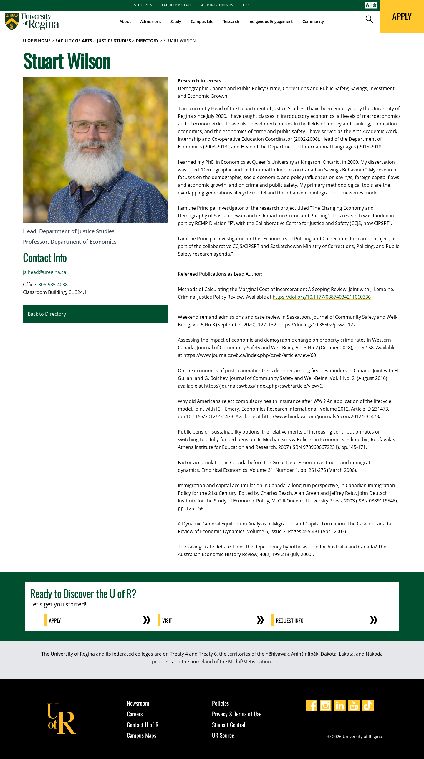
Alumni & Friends (217, 5)
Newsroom (138, 703)
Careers (135, 713)
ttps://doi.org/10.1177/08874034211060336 (323, 297)
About (125, 21)
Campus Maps (141, 735)
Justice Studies (114, 40)
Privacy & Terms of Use (236, 713)
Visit (167, 620)
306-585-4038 (53, 284)
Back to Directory (47, 314)
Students (143, 5)
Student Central (228, 724)
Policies (220, 703)
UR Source (223, 735)
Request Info (290, 620)
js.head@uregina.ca (44, 272)
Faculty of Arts (73, 40)
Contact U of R (142, 724)
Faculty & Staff (176, 5)
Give (247, 5)
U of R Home (37, 40)
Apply (55, 620)
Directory (147, 40)
